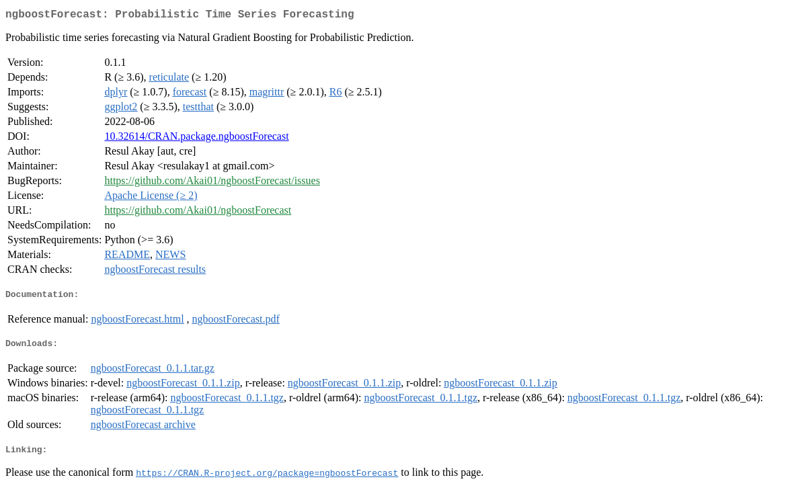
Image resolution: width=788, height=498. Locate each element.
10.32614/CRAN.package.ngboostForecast (196, 138)
